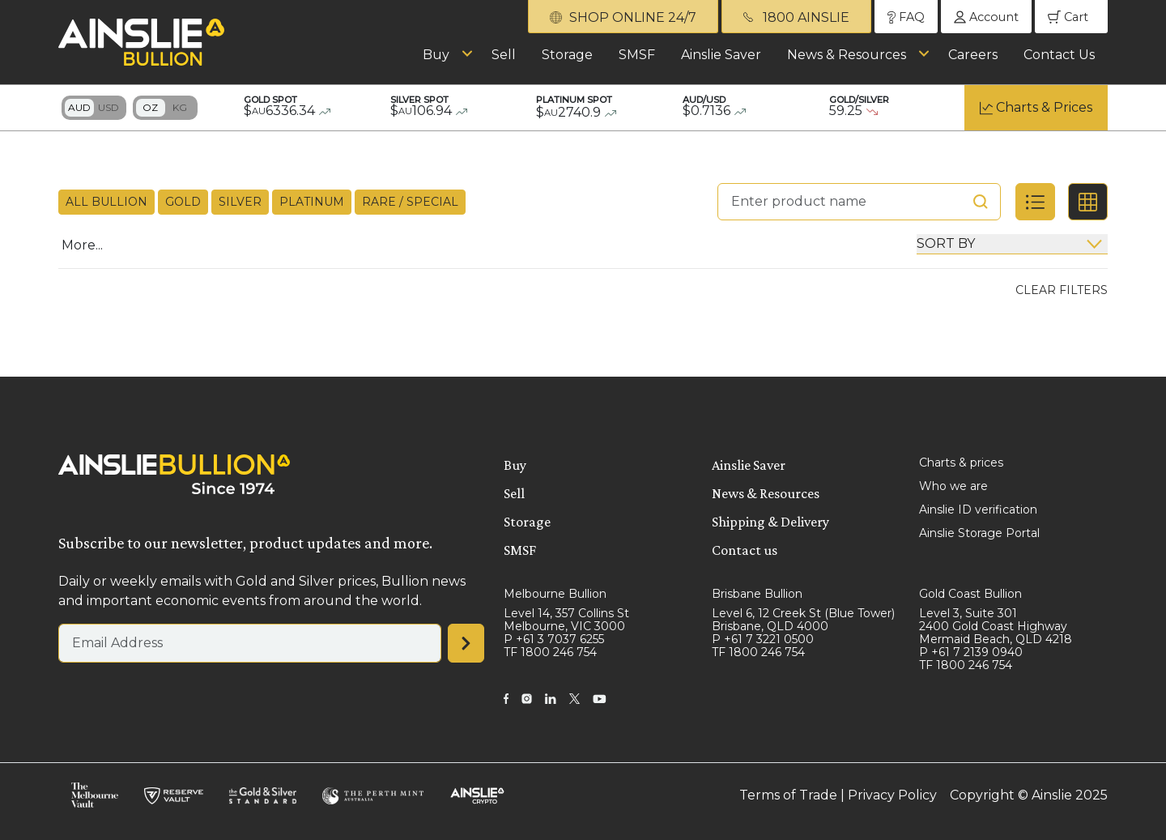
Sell (504, 54)
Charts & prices (961, 462)
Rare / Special (410, 201)
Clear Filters (1061, 290)
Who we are (953, 486)
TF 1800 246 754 (550, 652)
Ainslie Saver (721, 54)
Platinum (311, 201)
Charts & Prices (1044, 107)
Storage (567, 54)
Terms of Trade (788, 795)
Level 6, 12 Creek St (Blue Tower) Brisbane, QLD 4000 (803, 620)
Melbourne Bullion (555, 593)
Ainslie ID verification (978, 509)
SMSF (637, 54)
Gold (183, 201)
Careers (973, 54)
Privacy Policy (892, 795)
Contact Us (1059, 54)
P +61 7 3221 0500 (763, 639)
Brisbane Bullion (757, 593)
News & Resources (846, 54)
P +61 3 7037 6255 (554, 639)
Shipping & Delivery (770, 522)
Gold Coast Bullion (970, 593)
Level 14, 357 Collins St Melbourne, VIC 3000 (566, 620)
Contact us (744, 550)
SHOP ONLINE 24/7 (623, 17)
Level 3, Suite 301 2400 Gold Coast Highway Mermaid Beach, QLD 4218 (995, 626)
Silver (240, 201)
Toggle (94, 108)
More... (82, 245)
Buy (436, 54)
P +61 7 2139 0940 (971, 652)
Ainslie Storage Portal (979, 533)
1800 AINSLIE (796, 17)
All (106, 202)
